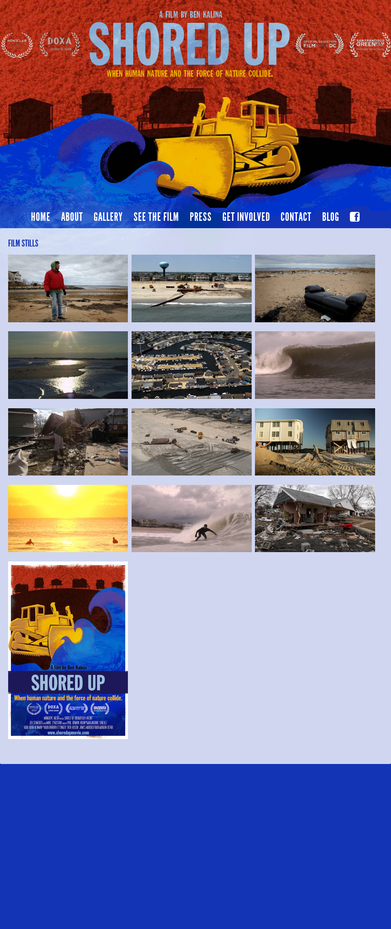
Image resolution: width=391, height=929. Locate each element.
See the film (156, 217)
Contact (296, 217)
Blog (330, 217)
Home (41, 217)
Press (201, 217)
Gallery (108, 217)
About (72, 217)
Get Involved (246, 217)
